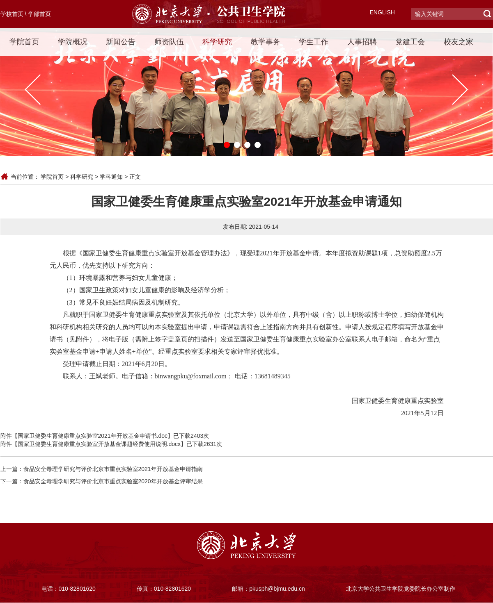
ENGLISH (382, 12)
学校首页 (11, 14)
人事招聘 (362, 42)
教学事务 (265, 42)
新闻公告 (120, 42)
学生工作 (313, 42)
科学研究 (217, 42)
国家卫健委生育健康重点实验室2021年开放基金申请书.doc (93, 435)
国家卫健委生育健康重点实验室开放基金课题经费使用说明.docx (99, 444)
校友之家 (458, 42)
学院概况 (72, 42)
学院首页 (24, 42)
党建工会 (410, 42)
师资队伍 (169, 42)
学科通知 (111, 176)
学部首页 (39, 14)
